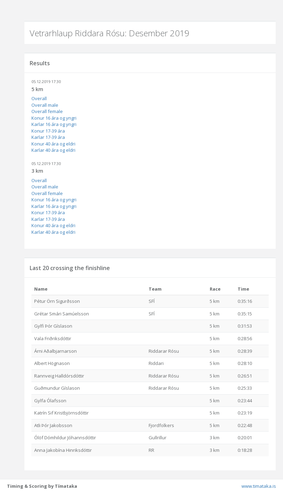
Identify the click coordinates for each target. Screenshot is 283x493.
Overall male (44, 105)
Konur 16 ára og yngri (53, 118)
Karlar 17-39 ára (48, 137)
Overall (39, 98)
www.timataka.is (258, 486)
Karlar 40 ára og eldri (53, 150)
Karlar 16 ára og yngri (53, 124)
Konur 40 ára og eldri (53, 144)
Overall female (47, 111)
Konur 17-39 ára (48, 131)
